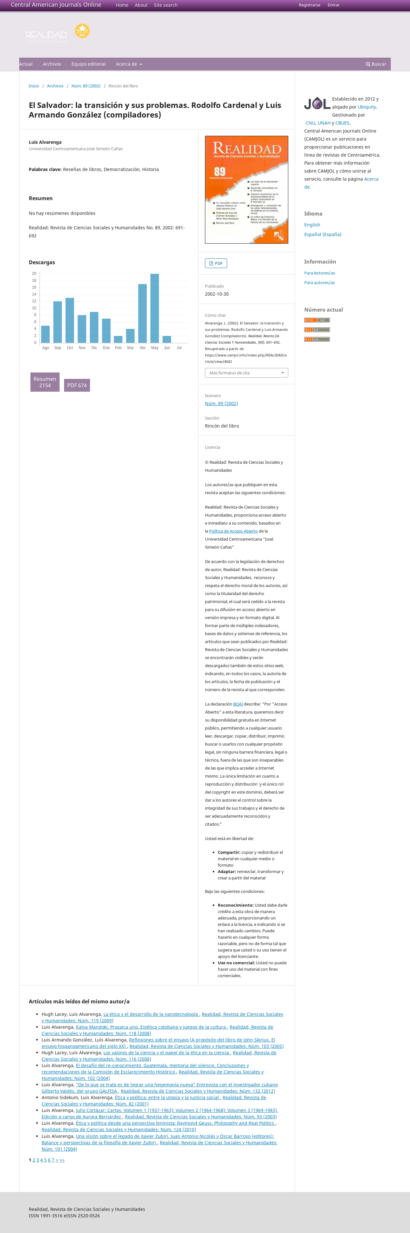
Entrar (334, 5)
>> (62, 1160)
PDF (218, 263)
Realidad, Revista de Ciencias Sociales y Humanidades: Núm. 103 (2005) (206, 1046)
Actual (26, 64)
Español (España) (322, 234)
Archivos (52, 64)
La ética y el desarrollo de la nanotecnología (151, 1014)
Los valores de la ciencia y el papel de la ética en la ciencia (166, 1052)
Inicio (34, 86)
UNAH (324, 123)
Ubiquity (367, 107)
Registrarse (309, 5)
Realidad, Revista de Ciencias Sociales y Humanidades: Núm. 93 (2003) (201, 1117)
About (141, 5)
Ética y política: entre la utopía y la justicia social (167, 1097)
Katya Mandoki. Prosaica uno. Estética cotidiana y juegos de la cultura (151, 1027)
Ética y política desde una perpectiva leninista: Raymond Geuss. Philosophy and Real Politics (175, 1123)
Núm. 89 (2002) (86, 86)
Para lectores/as (319, 273)
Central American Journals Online (56, 4)
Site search (166, 5)
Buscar (376, 64)
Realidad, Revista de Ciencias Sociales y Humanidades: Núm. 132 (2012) (198, 1091)
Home (122, 5)
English (312, 225)
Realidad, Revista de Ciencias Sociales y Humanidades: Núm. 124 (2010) (119, 1129)
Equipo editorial (88, 64)
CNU (310, 123)
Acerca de (127, 64)
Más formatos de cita (229, 373)
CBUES (342, 123)
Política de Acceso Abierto (233, 531)
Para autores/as (319, 282)
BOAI (238, 704)
